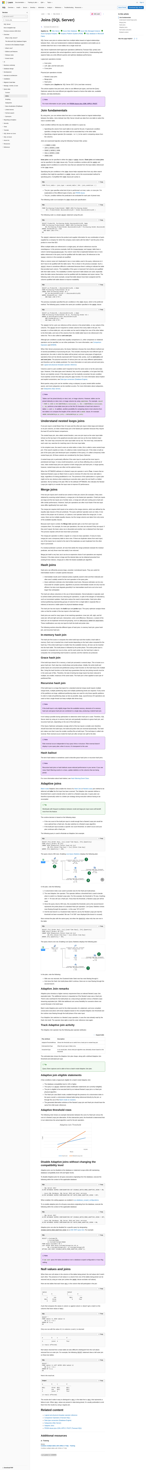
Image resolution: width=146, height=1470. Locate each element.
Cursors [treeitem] (7, 92)
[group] (73, 228)
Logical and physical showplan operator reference (60, 365)
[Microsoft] (3, 2)
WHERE (53, 345)
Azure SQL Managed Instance (90, 31)
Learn (43, 14)
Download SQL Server (136, 7)
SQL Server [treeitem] (7, 24)
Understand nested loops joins (128, 20)
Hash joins (122, 25)
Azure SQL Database (70, 31)
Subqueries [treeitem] (8, 103)
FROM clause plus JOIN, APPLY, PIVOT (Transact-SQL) (63, 1428)
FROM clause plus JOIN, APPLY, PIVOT (83, 103)
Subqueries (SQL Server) (52, 389)
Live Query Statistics (73, 854)
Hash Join (77, 788)
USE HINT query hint (77, 1230)
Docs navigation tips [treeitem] (9, 27)
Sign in (142, 2)
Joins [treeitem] (7, 96)
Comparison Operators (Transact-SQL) (57, 1418)
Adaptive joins (123, 27)
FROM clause (80, 193)
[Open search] (137, 2)
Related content (123, 32)
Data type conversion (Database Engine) (73, 379)
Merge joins (122, 22)
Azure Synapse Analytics (49, 33)
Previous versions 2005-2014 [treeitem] (12, 31)
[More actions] (103, 14)
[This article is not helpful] (137, 39)
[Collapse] (27, 12)
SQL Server (56, 14)
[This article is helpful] (134, 39)
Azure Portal (122, 7)
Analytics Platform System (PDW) (72, 33)
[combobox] (15, 16)
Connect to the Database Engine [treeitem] (14, 44)
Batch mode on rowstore (67, 1100)
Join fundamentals (125, 17)
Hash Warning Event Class (80, 778)
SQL (49, 14)
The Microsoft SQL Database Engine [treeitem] (16, 41)
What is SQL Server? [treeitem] (11, 38)
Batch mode (45, 788)
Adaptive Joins (49, 1425)
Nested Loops (87, 788)
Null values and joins (125, 29)
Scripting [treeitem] (7, 99)
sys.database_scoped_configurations (86, 1200)
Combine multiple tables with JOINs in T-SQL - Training (58, 1446)
